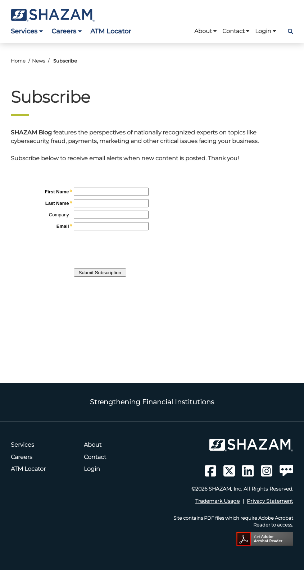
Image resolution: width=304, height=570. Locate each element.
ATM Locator (110, 31)
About (205, 31)
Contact (235, 31)
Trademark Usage (217, 501)
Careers (66, 31)
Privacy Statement (270, 501)
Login (265, 31)
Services (27, 31)
